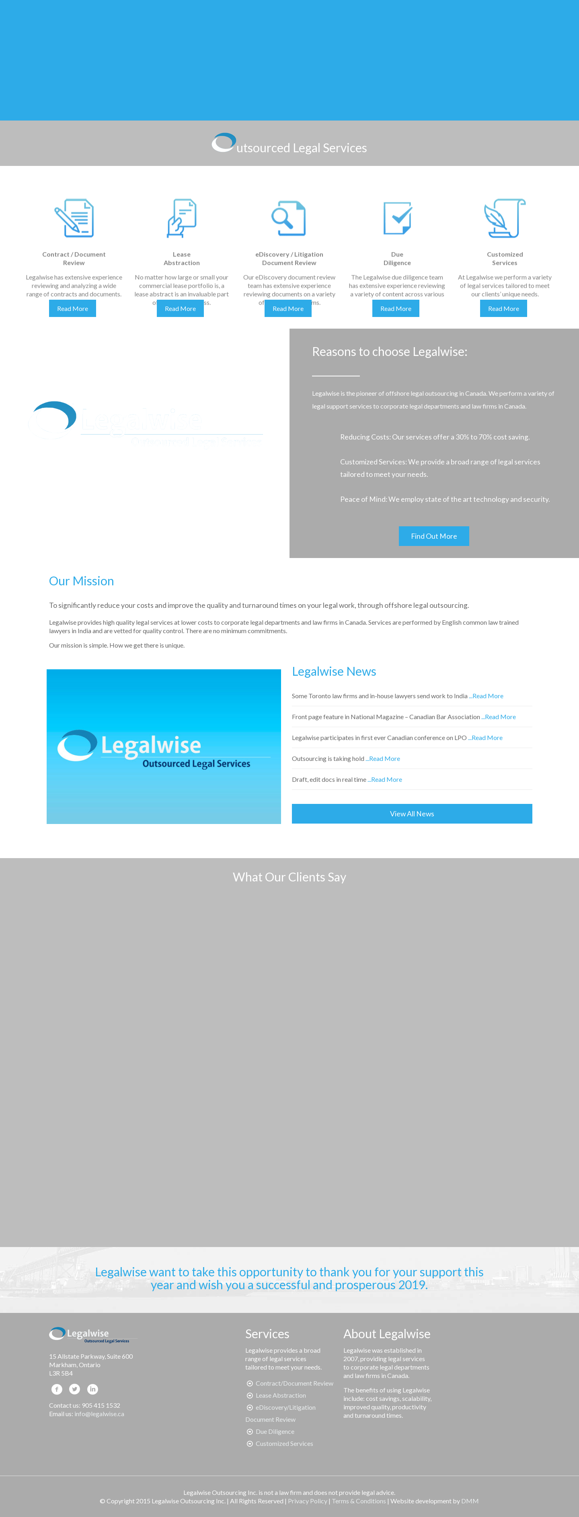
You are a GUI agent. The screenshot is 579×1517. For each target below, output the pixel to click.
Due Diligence (275, 1431)
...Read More (486, 695)
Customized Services (284, 1443)
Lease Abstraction (281, 1395)
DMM (470, 1501)
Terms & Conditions (359, 1501)
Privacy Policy (307, 1501)
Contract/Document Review (294, 1383)
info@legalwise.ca (99, 1413)
